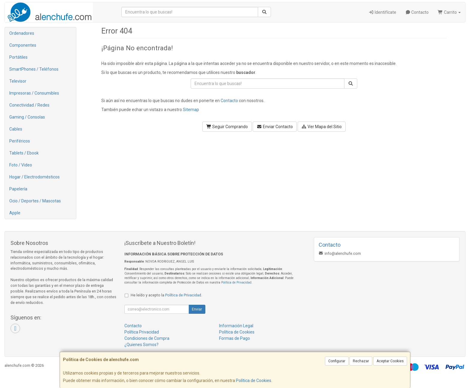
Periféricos (19, 141)
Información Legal (236, 325)
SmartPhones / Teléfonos (33, 69)
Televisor (17, 81)
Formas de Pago (234, 338)
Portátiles (18, 57)
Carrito (449, 12)
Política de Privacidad (236, 282)
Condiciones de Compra (146, 338)
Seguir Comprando (227, 126)
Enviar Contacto (275, 126)
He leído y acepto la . (166, 295)
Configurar (336, 361)
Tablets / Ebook (24, 153)
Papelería (18, 189)
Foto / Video (20, 165)
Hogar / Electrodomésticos (34, 177)
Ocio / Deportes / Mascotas (35, 200)
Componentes (22, 45)
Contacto (417, 12)
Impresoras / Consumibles (34, 93)
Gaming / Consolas (27, 117)
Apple (14, 212)
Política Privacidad (141, 332)
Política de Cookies (253, 380)
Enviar (197, 309)
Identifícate (382, 12)
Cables (15, 129)
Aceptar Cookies (390, 361)
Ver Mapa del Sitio (322, 126)
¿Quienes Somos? (141, 344)
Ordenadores (21, 33)
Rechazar (361, 361)
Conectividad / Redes (29, 105)
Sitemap (191, 109)
